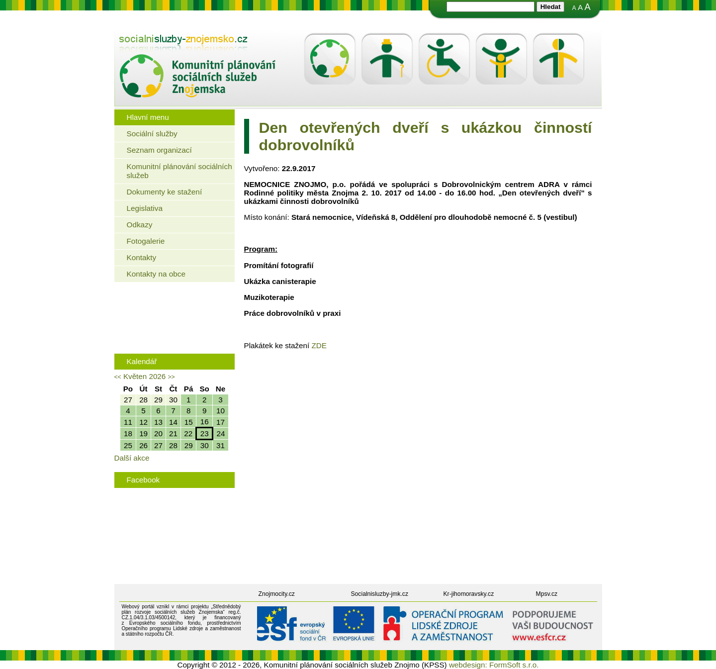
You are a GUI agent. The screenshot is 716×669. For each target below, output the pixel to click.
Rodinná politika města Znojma (172, 335)
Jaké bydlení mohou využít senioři (177, 304)
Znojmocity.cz (277, 593)
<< (117, 377)
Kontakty (142, 257)
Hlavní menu (148, 117)
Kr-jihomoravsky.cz (469, 593)
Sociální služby (152, 133)
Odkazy (140, 224)
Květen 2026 (144, 376)
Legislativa (145, 208)
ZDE (318, 345)
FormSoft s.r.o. (514, 665)
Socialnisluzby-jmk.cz (380, 593)
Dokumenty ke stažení (164, 192)
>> (171, 377)
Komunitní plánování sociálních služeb (179, 171)
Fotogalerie (146, 241)
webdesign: (468, 665)
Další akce (132, 458)
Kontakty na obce (156, 274)
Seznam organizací (159, 150)
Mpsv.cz (547, 593)
